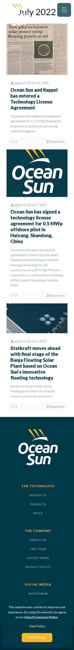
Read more (57, 141)
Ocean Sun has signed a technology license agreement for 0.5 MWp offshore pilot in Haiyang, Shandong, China (36, 226)
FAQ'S (38, 513)
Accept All (37, 637)
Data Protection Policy (41, 617)
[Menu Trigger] (64, 10)
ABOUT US (38, 540)
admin (18, 83)
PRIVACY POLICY (38, 567)
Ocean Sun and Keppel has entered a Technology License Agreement (34, 98)
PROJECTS (38, 504)
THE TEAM (38, 549)
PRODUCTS (38, 495)
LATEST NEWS (38, 558)
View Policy (37, 626)
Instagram (38, 593)
